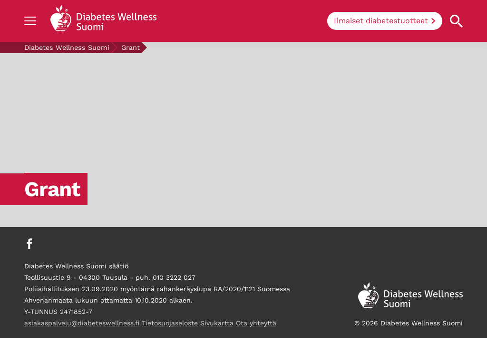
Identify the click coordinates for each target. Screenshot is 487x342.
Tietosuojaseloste (170, 323)
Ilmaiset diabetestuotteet (381, 20)
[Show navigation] (30, 21)
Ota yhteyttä (256, 323)
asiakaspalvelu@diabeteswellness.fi (81, 323)
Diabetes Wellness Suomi (66, 47)
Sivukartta (217, 323)
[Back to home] (103, 21)
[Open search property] (456, 21)
